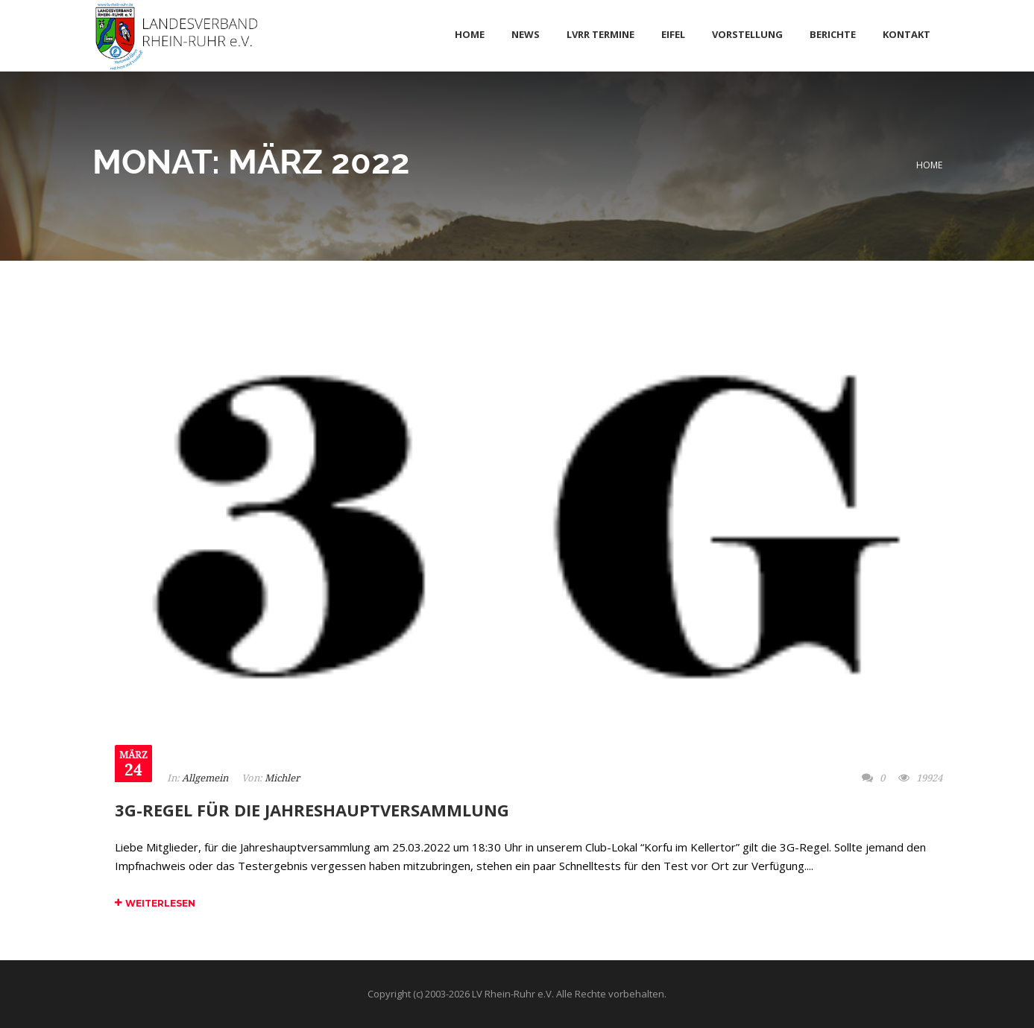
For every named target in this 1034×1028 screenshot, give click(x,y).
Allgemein (205, 778)
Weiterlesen (155, 903)
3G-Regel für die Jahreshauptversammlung (312, 810)
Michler (282, 778)
